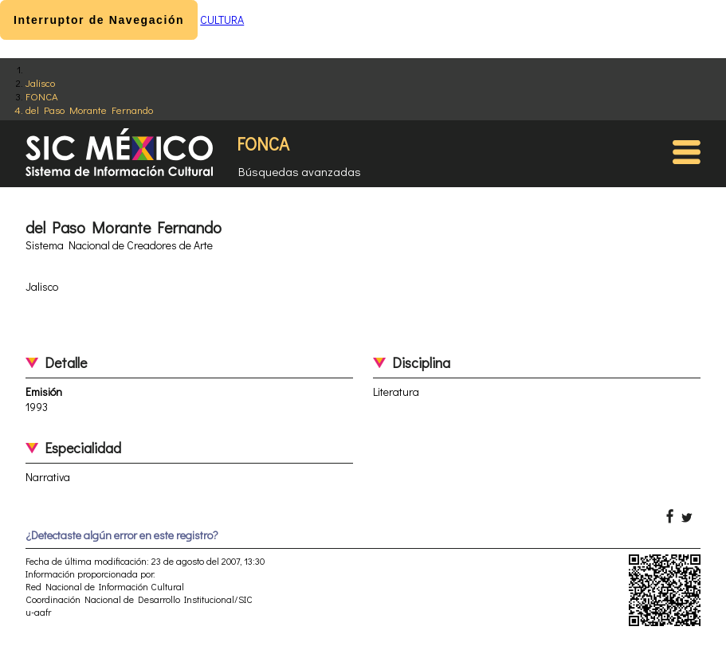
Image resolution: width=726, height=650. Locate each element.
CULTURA (222, 19)
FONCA (42, 96)
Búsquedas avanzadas (299, 171)
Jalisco (40, 82)
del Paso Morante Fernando (89, 109)
